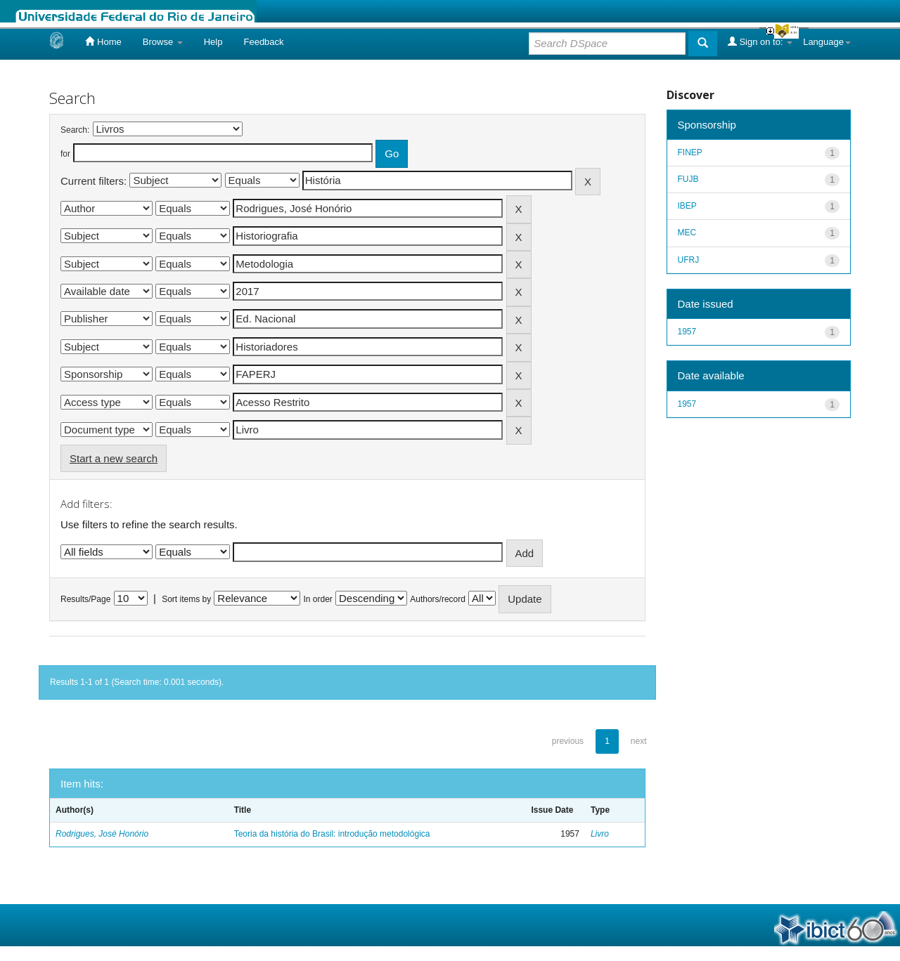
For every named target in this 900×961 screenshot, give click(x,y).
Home (103, 41)
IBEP (687, 206)
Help (213, 42)
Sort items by (186, 599)
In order (318, 599)
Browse (163, 42)
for (65, 154)
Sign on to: (760, 41)
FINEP (690, 152)
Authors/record (437, 599)
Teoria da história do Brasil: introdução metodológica (332, 834)
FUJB (688, 179)
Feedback (263, 42)
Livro (600, 834)
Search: (74, 130)
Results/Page (85, 599)
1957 (687, 331)
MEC (687, 232)
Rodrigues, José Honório (102, 834)
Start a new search (114, 458)
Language (827, 42)
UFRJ (689, 260)
